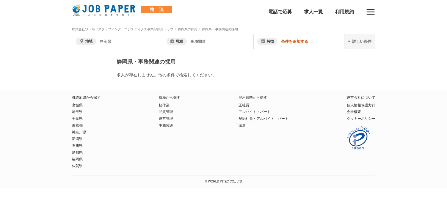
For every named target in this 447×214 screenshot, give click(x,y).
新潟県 (77, 139)
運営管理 (166, 119)
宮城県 (77, 105)
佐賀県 (77, 166)
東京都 (77, 125)
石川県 (77, 146)
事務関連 (166, 125)
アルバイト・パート (255, 112)
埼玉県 (77, 112)
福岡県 (77, 159)
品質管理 (166, 112)
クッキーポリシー (361, 119)
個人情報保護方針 (361, 105)
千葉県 (77, 119)
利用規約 (344, 11)
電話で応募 (280, 11)
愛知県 (77, 152)
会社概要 (354, 112)
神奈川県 (79, 132)
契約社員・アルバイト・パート (263, 119)
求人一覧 (313, 11)
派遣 (242, 125)
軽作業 (164, 105)
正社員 (244, 105)
